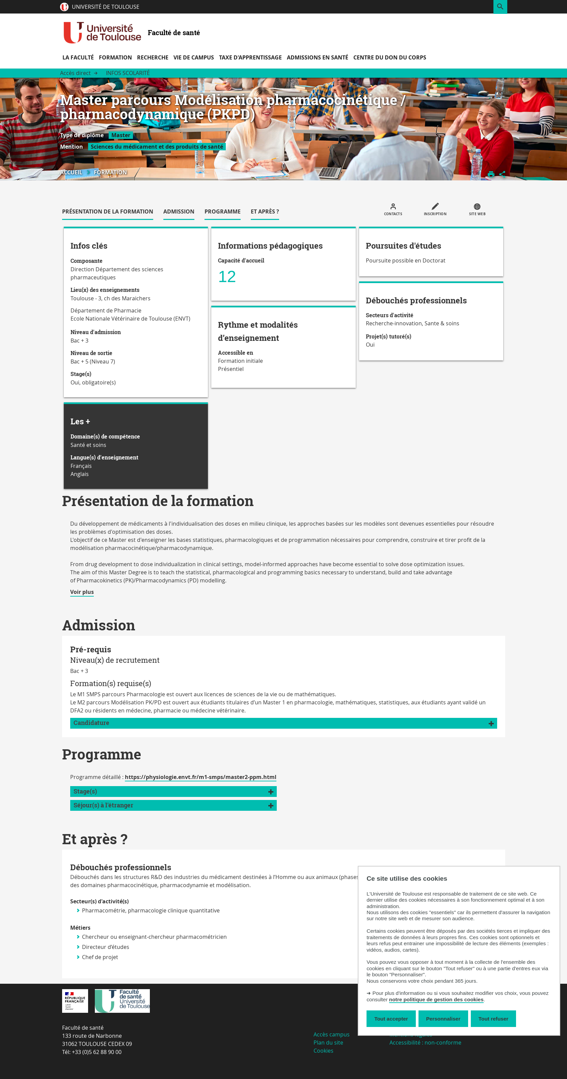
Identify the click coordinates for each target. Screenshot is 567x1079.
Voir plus (82, 592)
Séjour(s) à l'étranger (103, 805)
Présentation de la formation (107, 211)
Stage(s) (85, 791)
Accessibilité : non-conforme (425, 1042)
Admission (178, 211)
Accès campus (332, 1034)
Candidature (91, 723)
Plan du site (328, 1042)
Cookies (323, 1050)
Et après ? (265, 211)
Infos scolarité (128, 73)
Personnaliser (443, 1019)
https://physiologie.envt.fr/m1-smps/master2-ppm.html (200, 777)
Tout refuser (493, 1019)
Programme (223, 211)
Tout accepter (391, 1019)
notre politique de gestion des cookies (436, 999)
